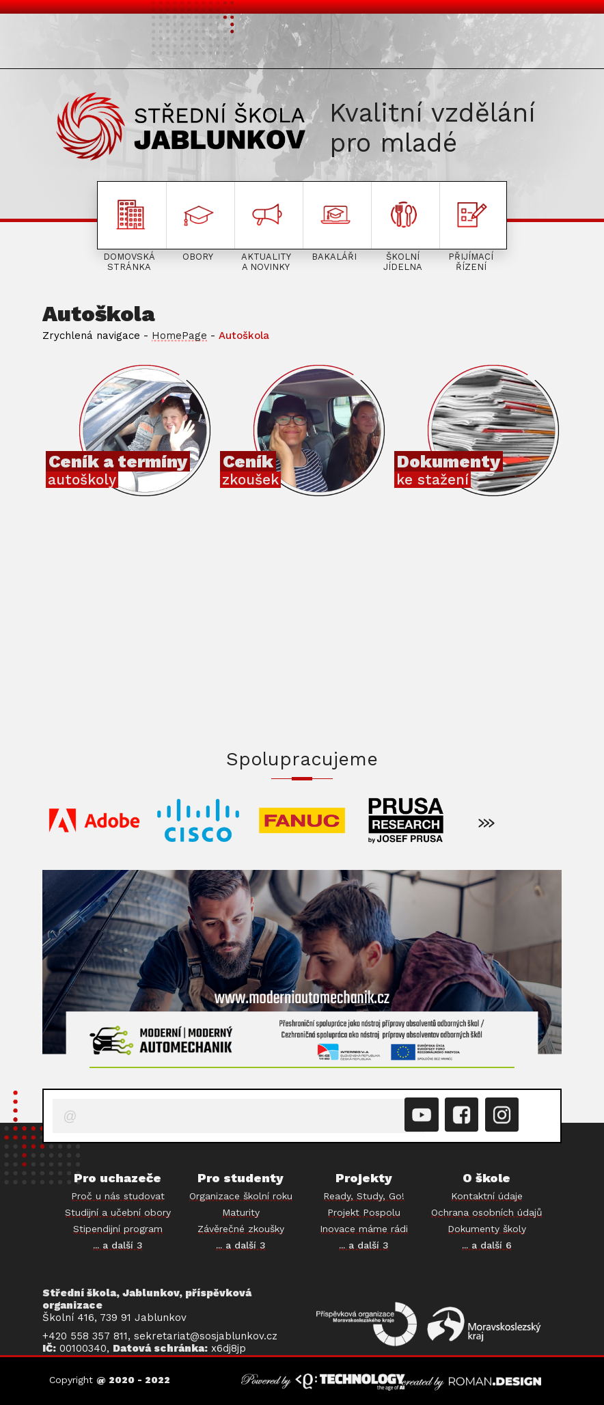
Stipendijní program (118, 1228)
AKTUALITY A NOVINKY (263, 43)
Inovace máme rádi (364, 1228)
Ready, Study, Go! (363, 1195)
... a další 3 (118, 1245)
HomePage (179, 335)
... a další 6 (487, 1245)
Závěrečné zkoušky (240, 1228)
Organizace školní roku (240, 1195)
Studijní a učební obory (118, 1212)
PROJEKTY (517, 43)
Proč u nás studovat (118, 1195)
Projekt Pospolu (363, 1212)
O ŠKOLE (351, 43)
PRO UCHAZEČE (85, 43)
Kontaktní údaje (487, 1195)
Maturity (241, 1212)
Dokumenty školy (487, 1228)
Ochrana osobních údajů (487, 1212)
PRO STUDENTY (166, 43)
